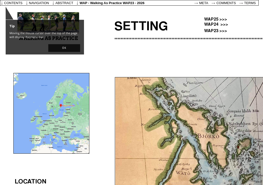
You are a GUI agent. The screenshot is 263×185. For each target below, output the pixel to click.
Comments (226, 3)
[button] (64, 48)
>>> (223, 19)
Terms (250, 3)
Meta (203, 3)
